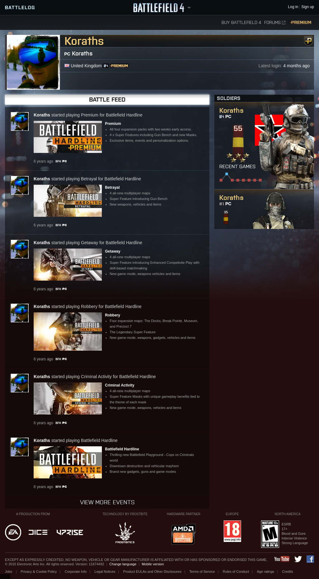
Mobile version (153, 564)
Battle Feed (107, 99)
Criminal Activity (119, 385)
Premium (301, 22)
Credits (287, 571)
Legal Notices (104, 571)
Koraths (82, 53)
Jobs (9, 571)
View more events (107, 502)
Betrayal (112, 187)
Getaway (112, 251)
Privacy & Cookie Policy (39, 571)
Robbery (112, 315)
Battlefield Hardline (122, 449)
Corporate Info (76, 571)
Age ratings (265, 571)
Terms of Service (202, 571)
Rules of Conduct (236, 571)
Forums (274, 22)
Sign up (307, 7)
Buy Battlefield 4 (241, 22)
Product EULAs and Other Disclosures (152, 571)
